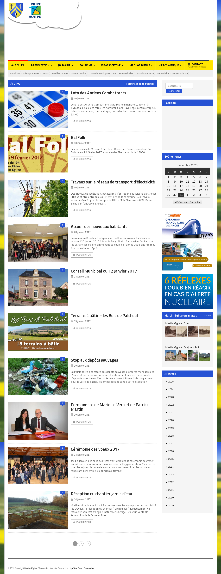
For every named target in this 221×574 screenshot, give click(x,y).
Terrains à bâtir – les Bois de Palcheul (107, 316)
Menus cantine (86, 73)
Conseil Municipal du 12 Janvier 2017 (107, 271)
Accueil (18, 65)
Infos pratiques (33, 73)
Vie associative (196, 73)
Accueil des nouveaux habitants (101, 227)
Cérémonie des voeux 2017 (97, 449)
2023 (169, 397)
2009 (169, 505)
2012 (169, 482)
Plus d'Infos (82, 121)
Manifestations (65, 73)
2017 (169, 443)
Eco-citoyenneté (159, 73)
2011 (169, 490)
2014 (169, 467)
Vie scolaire (178, 73)
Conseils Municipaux (109, 73)
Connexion (89, 569)
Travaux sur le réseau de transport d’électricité (104, 184)
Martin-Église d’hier (177, 323)
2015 (169, 459)
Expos (49, 73)
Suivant (194, 202)
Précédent (181, 202)
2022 (169, 405)
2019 (169, 428)
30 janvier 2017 (81, 99)
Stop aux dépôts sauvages (96, 360)
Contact (197, 65)
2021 (169, 412)
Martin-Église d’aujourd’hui (182, 347)
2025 (169, 381)
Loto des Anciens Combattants (100, 93)
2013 (169, 474)
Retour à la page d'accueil (140, 84)
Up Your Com (76, 569)
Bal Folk (78, 137)
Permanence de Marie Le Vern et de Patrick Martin (112, 407)
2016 (169, 451)
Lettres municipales (135, 73)
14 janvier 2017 (81, 455)
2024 (169, 389)
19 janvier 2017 (81, 322)
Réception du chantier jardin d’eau (104, 494)
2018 (169, 436)
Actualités (15, 73)
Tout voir (207, 316)
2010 (169, 497)
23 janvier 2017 (81, 233)
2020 (169, 420)
